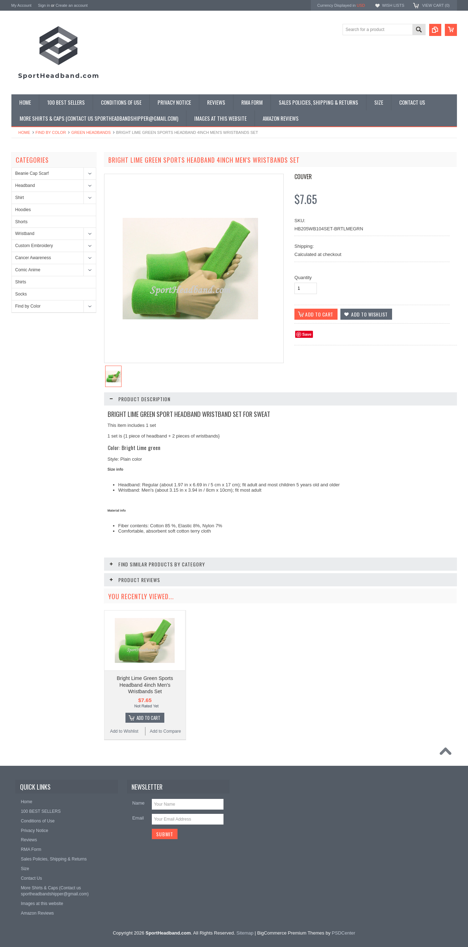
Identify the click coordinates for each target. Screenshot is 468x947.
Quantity (303, 277)
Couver (303, 176)
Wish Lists (393, 5)
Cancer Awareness (33, 257)
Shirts (20, 281)
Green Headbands (91, 132)
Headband (25, 185)
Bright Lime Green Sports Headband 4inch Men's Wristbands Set (145, 669)
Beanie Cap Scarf (32, 173)
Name (138, 788)
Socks (21, 294)
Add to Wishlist (124, 716)
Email (138, 803)
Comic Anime (28, 269)
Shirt (19, 197)
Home (24, 132)
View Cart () (435, 5)
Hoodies (23, 209)
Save (307, 334)
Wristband (25, 233)
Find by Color (51, 132)
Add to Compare (165, 716)
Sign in (44, 5)
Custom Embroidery (34, 245)
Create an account (72, 5)
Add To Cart (148, 702)
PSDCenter (343, 918)
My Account (21, 5)
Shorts (21, 221)
